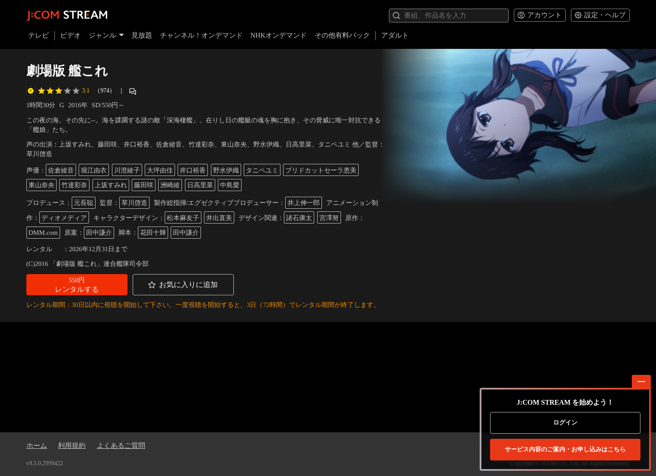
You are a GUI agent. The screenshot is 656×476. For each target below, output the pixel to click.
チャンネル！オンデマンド (201, 35)
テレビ (38, 35)
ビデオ (70, 35)
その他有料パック (342, 35)
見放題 (141, 35)
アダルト (395, 35)
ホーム (36, 445)
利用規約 (72, 445)
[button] (76, 284)
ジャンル (106, 35)
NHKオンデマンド (278, 35)
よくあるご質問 (121, 445)
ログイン (565, 422)
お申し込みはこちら (565, 450)
